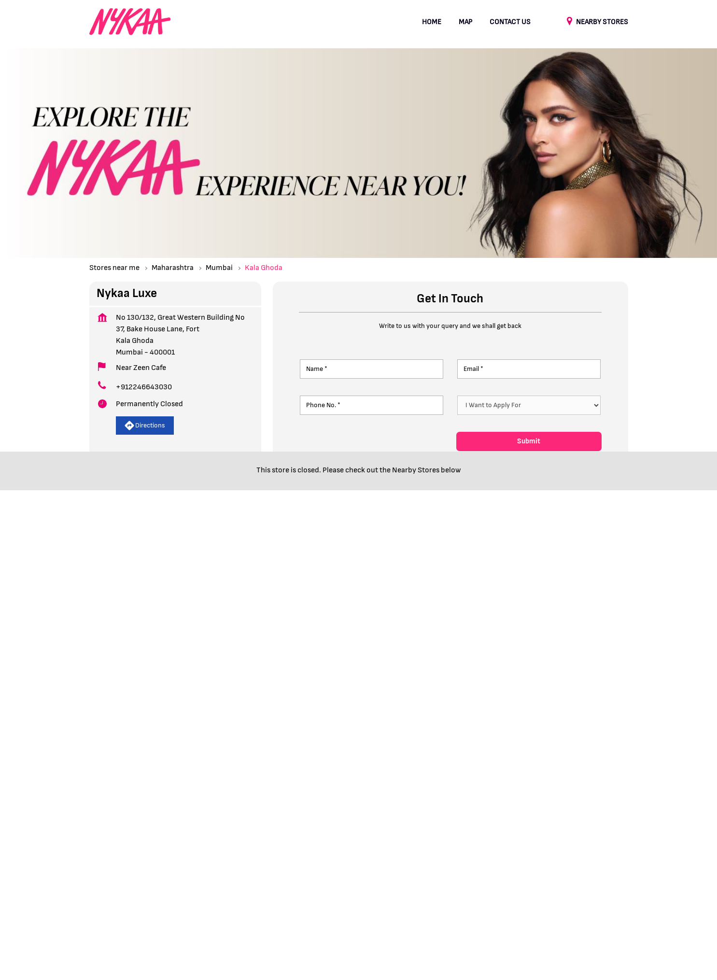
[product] (529, 405)
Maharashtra (173, 267)
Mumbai (219, 267)
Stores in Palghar (524, 907)
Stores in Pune (583, 907)
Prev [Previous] (95, 569)
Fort (205, 704)
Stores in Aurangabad (122, 907)
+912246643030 (144, 387)
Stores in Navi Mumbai (453, 907)
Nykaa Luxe (188, 525)
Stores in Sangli (113, 922)
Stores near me (114, 267)
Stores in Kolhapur (193, 907)
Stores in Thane (172, 922)
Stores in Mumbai (259, 907)
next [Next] (622, 569)
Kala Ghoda (170, 704)
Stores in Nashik (383, 907)
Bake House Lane (115, 704)
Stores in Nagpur (322, 907)
